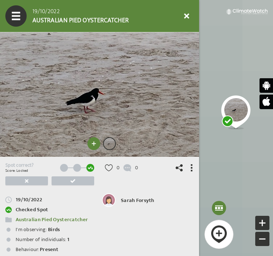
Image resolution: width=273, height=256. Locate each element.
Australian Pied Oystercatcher (52, 219)
